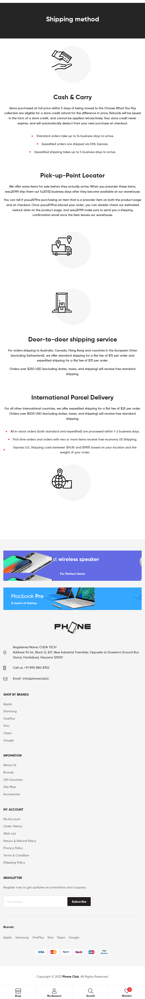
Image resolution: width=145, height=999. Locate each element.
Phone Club (70, 977)
